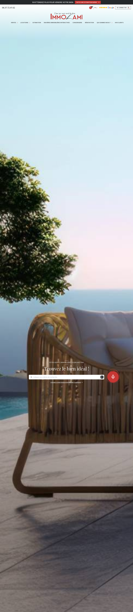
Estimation (37, 22)
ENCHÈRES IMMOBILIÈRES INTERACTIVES (57, 22)
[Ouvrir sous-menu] (18, 23)
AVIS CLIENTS (119, 22)
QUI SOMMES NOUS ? (103, 22)
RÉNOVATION (89, 22)
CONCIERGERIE (77, 22)
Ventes (13, 22)
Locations (24, 22)
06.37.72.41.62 (8, 7)
